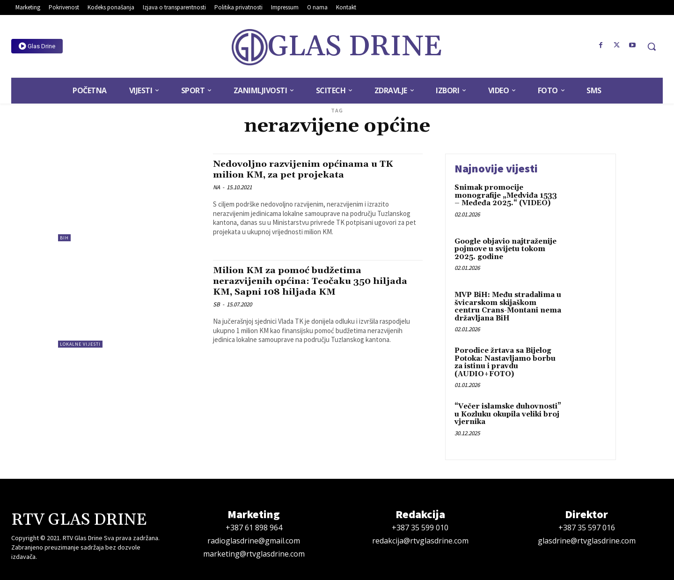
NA (216, 187)
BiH (64, 238)
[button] (651, 46)
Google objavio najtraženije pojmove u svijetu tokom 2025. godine (505, 249)
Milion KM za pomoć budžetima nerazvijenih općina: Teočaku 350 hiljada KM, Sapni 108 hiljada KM (299, 281)
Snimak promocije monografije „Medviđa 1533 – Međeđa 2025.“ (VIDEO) (505, 195)
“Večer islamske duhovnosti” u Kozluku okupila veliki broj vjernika (507, 414)
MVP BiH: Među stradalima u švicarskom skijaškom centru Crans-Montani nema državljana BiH (507, 306)
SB (216, 304)
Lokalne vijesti (80, 344)
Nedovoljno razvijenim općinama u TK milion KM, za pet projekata (310, 169)
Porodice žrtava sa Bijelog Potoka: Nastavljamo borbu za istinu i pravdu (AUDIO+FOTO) (505, 362)
